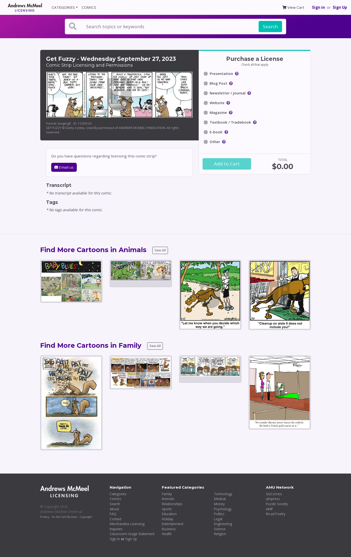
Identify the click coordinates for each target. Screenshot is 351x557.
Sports (167, 509)
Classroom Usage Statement (132, 533)
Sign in (318, 7)
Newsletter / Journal (227, 93)
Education (169, 513)
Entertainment (172, 523)
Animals (168, 498)
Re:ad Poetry (275, 513)
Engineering (223, 523)
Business (169, 529)
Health (167, 533)
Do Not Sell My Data (64, 517)
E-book (216, 131)
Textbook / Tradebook (230, 122)
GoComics (274, 494)
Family (167, 494)
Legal (218, 519)
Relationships (172, 504)
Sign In (115, 539)
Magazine (218, 112)
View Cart (293, 7)
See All (160, 250)
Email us (64, 167)
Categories (118, 494)
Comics (115, 498)
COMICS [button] (89, 7)
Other (215, 141)
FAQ (113, 513)
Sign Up (340, 7)
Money (219, 504)
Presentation (221, 73)
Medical (220, 498)
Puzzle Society (277, 504)
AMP (269, 509)
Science (219, 529)
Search (270, 26)
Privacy (44, 517)
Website (217, 102)
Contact (115, 519)
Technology (223, 494)
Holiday (167, 519)
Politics (219, 513)
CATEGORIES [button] (63, 7)
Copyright (85, 517)
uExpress (273, 498)
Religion (220, 533)
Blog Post (218, 83)
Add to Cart (227, 164)
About (114, 509)
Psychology (223, 509)
